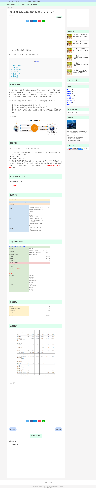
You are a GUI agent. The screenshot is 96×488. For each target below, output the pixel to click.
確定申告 (69, 102)
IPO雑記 (69, 91)
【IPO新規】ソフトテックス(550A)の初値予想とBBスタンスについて (80, 57)
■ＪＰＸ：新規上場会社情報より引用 (17, 246)
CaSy (30, 200)
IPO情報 (69, 97)
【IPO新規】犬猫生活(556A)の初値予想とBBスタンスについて (80, 36)
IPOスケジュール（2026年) (13, 1)
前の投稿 (58, 429)
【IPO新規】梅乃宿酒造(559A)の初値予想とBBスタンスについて (80, 50)
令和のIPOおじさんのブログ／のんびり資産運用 (22, 4)
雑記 (68, 104)
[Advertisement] (35, 33)
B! (35, 20)
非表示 (37, 61)
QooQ (50, 487)
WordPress (70, 100)
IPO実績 (69, 93)
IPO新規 (59, 17)
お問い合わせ (36, 1)
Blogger (69, 89)
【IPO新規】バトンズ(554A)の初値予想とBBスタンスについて (80, 43)
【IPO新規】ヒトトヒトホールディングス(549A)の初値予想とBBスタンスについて (81, 71)
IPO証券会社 (70, 95)
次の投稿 (12, 429)
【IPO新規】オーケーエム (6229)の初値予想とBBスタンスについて (80, 64)
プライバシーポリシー (26, 1)
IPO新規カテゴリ (35, 435)
